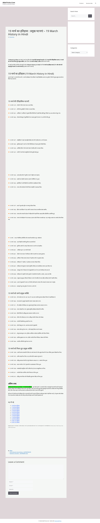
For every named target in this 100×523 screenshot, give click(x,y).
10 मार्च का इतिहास (16, 419)
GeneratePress (58, 521)
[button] (95, 3)
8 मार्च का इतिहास (15, 422)
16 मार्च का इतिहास (16, 409)
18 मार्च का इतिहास (16, 405)
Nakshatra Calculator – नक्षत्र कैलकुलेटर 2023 (19, 453)
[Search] (90, 16)
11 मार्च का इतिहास (16, 417)
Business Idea (89, 3)
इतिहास (11, 450)
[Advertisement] (36, 17)
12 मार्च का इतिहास (16, 415)
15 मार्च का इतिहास (16, 410)
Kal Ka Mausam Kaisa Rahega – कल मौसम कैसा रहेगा (20, 452)
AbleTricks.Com (9, 2)
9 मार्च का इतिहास (15, 420)
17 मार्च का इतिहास (16, 407)
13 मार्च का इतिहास (16, 414)
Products (81, 3)
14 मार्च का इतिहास (16, 412)
